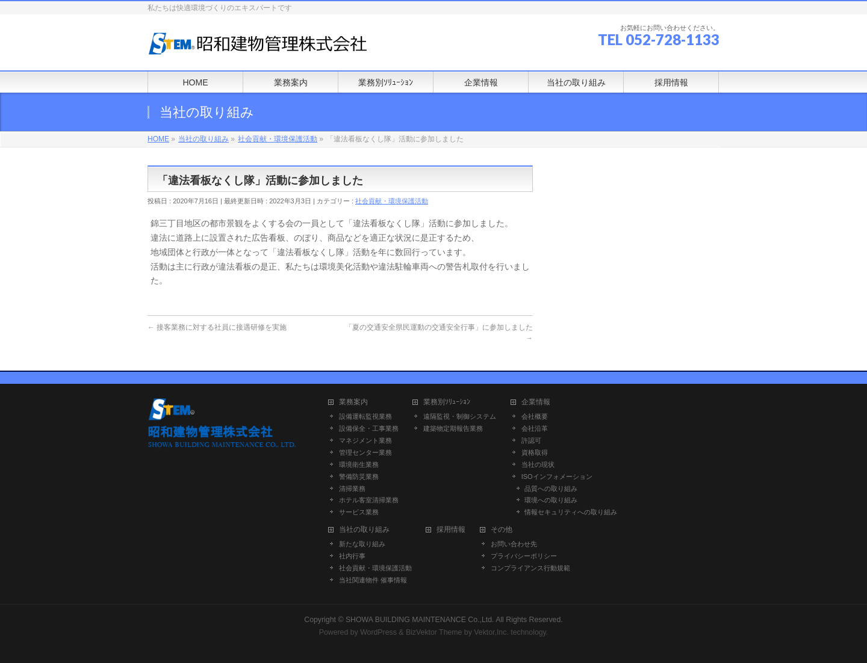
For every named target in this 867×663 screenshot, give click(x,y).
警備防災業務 (359, 476)
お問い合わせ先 (514, 543)
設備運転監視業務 (365, 416)
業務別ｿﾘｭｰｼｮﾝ (446, 402)
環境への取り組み (550, 500)
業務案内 (353, 402)
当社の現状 (538, 464)
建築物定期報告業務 (453, 428)
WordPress (378, 632)
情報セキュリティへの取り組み (570, 512)
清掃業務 (352, 488)
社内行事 (352, 556)
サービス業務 (359, 512)
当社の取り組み (364, 530)
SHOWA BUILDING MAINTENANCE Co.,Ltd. (420, 619)
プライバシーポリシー (524, 556)
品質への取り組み (550, 488)
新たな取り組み (362, 543)
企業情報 (535, 402)
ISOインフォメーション (556, 476)
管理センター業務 (365, 452)
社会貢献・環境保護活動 (391, 201)
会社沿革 (534, 428)
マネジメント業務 (365, 440)
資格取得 (534, 452)
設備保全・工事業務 (369, 428)
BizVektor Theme (434, 632)
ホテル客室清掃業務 (369, 500)
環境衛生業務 (359, 464)
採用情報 (451, 530)
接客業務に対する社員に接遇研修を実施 (217, 327)
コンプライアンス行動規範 (530, 568)
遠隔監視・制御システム (459, 416)
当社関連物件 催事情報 (373, 580)
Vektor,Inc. (491, 632)
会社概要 (534, 416)
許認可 (531, 440)
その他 (501, 530)
